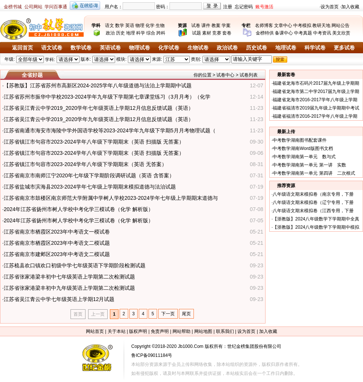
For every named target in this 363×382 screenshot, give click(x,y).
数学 (119, 25)
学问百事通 (56, 6)
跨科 (160, 33)
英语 (129, 25)
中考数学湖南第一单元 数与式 (304, 156)
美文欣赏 (341, 33)
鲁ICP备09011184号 (151, 355)
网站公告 (341, 25)
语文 (109, 25)
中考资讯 (322, 33)
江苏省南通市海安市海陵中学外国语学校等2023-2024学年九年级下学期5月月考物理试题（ (110, 130)
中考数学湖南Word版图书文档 (303, 148)
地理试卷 (285, 48)
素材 (206, 33)
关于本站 (117, 331)
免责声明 (160, 331)
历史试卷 (256, 48)
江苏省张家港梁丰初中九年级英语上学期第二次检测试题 (69, 288)
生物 (160, 25)
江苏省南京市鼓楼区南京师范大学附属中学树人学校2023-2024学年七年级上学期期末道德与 (111, 198)
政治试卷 (227, 48)
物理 (139, 25)
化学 (150, 25)
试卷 (195, 25)
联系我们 (225, 331)
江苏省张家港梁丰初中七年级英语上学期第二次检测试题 (69, 277)
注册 (227, 6)
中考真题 (303, 33)
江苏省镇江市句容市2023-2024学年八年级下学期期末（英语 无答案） (85, 164)
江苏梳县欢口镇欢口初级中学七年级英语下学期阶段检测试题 (75, 265)
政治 (110, 33)
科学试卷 (315, 48)
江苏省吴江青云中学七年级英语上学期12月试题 (59, 299)
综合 (150, 33)
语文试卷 (51, 48)
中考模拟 (302, 25)
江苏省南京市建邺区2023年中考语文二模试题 (57, 254)
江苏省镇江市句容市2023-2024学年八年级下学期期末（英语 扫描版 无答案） (94, 142)
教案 (216, 25)
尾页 (186, 313)
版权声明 (138, 331)
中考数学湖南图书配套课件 (300, 140)
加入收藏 (350, 6)
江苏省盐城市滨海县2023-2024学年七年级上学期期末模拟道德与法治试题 (90, 187)
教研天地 (321, 25)
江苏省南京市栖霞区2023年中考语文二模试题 (57, 243)
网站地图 (203, 331)
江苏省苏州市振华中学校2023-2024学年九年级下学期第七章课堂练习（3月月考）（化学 (107, 97)
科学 (140, 33)
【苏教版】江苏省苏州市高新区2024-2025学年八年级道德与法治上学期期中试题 (98, 85)
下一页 (168, 313)
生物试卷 (198, 48)
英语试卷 (110, 48)
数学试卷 (81, 48)
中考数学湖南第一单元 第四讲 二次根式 (314, 173)
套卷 (226, 33)
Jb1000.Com (190, 346)
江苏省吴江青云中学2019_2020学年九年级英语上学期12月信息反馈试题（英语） (99, 119)
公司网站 (33, 6)
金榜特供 (265, 33)
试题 (196, 33)
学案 (226, 25)
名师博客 (264, 25)
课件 (205, 25)
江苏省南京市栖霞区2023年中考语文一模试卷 (57, 232)
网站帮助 (181, 331)
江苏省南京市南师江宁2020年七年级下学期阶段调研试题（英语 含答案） (89, 175)
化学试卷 (168, 48)
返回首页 (22, 48)
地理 (130, 33)
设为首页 (330, 6)
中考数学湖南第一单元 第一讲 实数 (309, 165)
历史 (120, 33)
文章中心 (283, 25)
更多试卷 (344, 48)
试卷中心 (225, 75)
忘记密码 (244, 6)
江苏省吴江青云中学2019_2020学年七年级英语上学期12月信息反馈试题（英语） (99, 108)
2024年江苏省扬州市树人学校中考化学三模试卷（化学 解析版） (78, 209)
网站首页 (95, 331)
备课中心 (284, 33)
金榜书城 (13, 6)
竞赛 (216, 33)
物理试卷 (139, 48)
